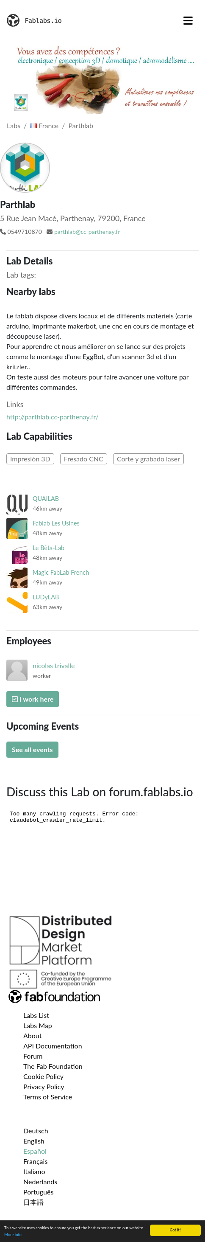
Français (35, 1161)
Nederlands (40, 1181)
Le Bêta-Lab (48, 547)
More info (13, 1235)
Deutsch (35, 1131)
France (44, 125)
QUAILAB (46, 498)
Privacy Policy (43, 1086)
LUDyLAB (46, 597)
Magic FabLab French (61, 572)
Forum (32, 1056)
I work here (32, 699)
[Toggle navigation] (188, 20)
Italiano (34, 1171)
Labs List (36, 1015)
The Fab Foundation (53, 1066)
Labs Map (37, 1025)
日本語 (33, 1202)
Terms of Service (47, 1097)
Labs (13, 125)
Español (35, 1151)
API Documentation (52, 1046)
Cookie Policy (43, 1076)
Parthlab (81, 125)
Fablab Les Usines (56, 523)
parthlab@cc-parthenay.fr (87, 231)
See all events (32, 749)
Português (38, 1192)
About (32, 1035)
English (33, 1141)
